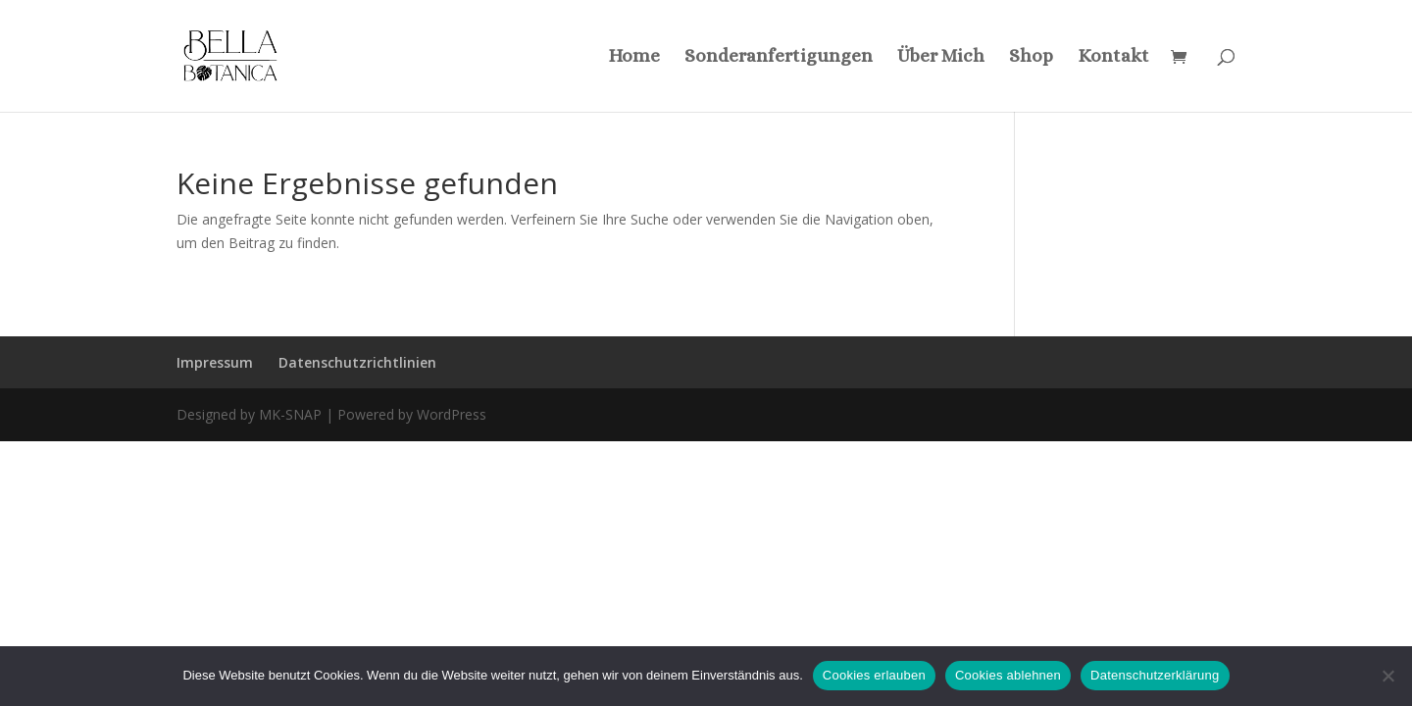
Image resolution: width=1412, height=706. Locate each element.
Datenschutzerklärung (1154, 675)
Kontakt (1113, 57)
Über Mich (940, 57)
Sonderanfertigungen (778, 57)
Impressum (214, 362)
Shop (1031, 57)
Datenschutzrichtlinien (357, 362)
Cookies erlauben (874, 675)
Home (634, 57)
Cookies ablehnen (1008, 675)
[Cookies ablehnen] (1387, 675)
